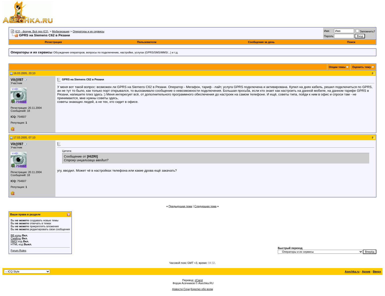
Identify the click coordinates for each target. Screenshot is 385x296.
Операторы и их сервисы (88, 31)
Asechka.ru (352, 271)
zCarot (199, 280)
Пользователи (146, 42)
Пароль (328, 36)
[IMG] (14, 241)
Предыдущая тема (180, 206)
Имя (326, 30)
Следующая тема (205, 206)
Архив (366, 271)
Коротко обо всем (202, 289)
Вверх (377, 271)
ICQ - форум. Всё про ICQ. (32, 31)
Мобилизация (60, 31)
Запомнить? (365, 31)
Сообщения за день (261, 42)
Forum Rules (18, 250)
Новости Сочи (181, 289)
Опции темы (337, 67)
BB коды (16, 235)
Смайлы (16, 238)
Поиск (351, 42)
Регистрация (53, 42)
